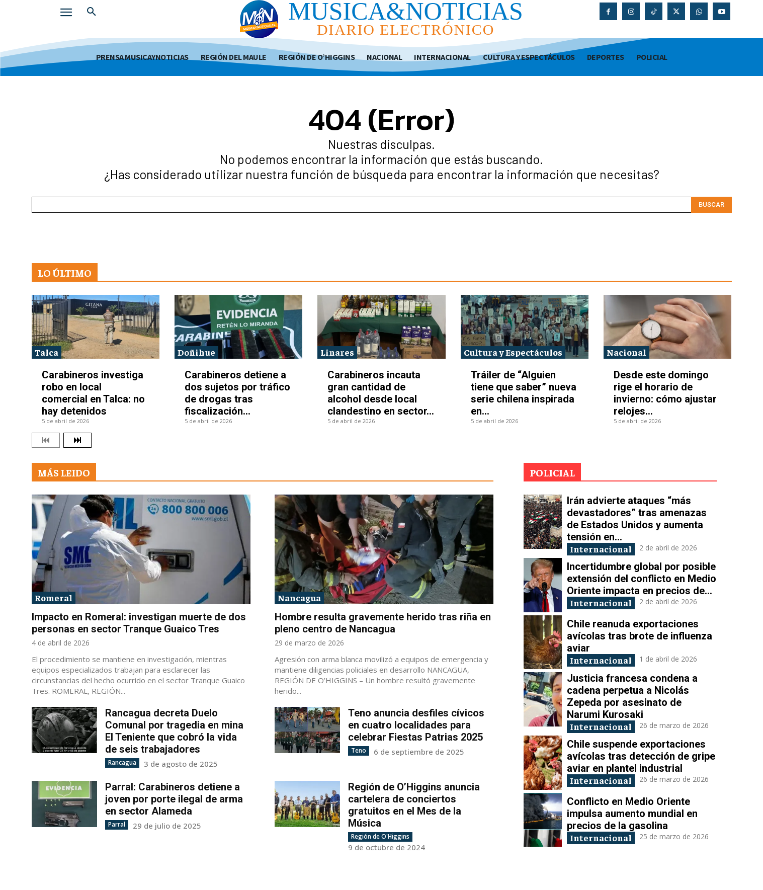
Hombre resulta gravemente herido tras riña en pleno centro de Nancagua (383, 623)
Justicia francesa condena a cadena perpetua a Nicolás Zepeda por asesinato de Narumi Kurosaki (632, 696)
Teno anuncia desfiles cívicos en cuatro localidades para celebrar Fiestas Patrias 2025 (416, 725)
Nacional (626, 352)
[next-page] (77, 440)
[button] (91, 12)
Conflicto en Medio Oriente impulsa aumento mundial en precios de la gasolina (632, 813)
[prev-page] (46, 440)
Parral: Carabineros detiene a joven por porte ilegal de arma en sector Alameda (174, 799)
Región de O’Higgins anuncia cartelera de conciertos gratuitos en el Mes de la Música (414, 805)
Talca (46, 352)
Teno (358, 750)
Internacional (601, 548)
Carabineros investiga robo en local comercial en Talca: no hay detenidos (93, 393)
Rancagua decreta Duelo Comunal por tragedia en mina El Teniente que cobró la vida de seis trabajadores (174, 731)
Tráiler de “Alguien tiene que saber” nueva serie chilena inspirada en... (523, 393)
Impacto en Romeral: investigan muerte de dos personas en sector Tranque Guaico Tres (139, 623)
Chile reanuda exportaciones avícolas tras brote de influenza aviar (639, 636)
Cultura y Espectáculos (513, 352)
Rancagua (122, 762)
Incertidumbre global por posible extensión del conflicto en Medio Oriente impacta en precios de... (641, 578)
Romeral (53, 597)
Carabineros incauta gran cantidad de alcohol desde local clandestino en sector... (380, 393)
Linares (337, 352)
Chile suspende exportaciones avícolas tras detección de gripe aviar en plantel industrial (641, 756)
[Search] (711, 205)
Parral (116, 824)
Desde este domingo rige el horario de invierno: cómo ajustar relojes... (665, 393)
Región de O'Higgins (380, 836)
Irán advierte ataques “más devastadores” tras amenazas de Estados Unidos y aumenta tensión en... (637, 519)
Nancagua (299, 597)
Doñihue (196, 352)
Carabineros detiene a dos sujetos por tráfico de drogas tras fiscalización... (237, 393)
